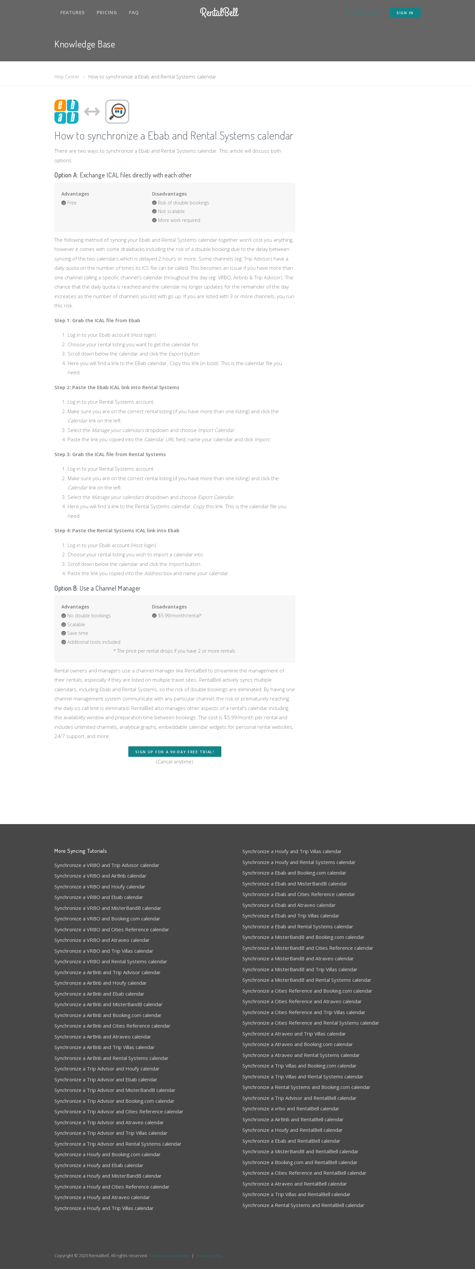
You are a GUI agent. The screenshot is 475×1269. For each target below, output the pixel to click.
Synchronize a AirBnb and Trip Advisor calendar (107, 972)
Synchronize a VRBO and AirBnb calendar (100, 875)
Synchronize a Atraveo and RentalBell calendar (294, 1183)
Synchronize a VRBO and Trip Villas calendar (103, 950)
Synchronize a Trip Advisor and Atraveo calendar (109, 1122)
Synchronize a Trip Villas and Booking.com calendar (299, 1065)
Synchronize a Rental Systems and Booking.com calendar (306, 1087)
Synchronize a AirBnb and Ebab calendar (99, 993)
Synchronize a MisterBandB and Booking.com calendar (303, 937)
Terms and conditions (170, 1255)
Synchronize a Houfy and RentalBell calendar (292, 1130)
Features (72, 12)
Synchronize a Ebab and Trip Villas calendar (290, 915)
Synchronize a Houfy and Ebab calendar (98, 1165)
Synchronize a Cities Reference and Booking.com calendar (307, 990)
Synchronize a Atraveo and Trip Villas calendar (294, 1033)
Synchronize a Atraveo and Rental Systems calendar (301, 1055)
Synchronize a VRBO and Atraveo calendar (102, 940)
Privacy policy (212, 1255)
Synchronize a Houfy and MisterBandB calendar (108, 1175)
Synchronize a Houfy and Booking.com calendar (107, 1154)
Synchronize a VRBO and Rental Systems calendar (110, 961)
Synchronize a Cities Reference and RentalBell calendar (304, 1172)
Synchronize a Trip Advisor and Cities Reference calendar (118, 1111)
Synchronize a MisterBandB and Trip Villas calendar (300, 969)
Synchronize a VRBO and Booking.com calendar (107, 918)
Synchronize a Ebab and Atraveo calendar (289, 905)
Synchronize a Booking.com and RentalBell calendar (300, 1162)
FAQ (134, 12)
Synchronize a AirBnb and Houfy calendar (100, 982)
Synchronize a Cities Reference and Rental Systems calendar (310, 1022)
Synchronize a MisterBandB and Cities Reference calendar (307, 947)
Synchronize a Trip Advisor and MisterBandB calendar (114, 1090)
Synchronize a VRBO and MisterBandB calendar (107, 908)
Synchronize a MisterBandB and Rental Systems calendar (306, 979)
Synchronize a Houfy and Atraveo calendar (102, 1197)
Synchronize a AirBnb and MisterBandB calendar (108, 1004)
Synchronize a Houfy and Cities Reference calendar (112, 1186)
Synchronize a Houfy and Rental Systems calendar (299, 862)
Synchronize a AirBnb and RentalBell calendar (293, 1119)
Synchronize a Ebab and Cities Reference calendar (298, 894)
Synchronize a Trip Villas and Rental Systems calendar (303, 1076)
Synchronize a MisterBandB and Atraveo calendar (298, 958)
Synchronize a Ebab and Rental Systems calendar (297, 926)
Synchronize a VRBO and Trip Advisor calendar (106, 865)
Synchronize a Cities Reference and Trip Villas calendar (303, 1012)
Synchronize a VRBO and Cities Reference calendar (111, 929)
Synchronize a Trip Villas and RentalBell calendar (296, 1194)
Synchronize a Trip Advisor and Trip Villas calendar (111, 1133)
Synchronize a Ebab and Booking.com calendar (294, 872)
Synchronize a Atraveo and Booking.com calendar (297, 1044)
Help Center (67, 76)
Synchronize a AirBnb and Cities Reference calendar (112, 1025)
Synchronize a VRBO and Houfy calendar (99, 886)
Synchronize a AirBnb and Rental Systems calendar (111, 1058)
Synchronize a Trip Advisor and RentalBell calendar (299, 1098)
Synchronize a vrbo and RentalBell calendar (290, 1108)
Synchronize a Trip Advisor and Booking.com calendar (114, 1101)
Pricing (107, 12)
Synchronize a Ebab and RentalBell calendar (291, 1140)
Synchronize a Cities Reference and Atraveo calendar (302, 1001)
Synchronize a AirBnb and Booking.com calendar (108, 1015)
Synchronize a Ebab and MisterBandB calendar (294, 883)
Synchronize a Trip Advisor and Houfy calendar (107, 1068)
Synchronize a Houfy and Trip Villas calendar (104, 1208)
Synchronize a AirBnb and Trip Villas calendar (104, 1047)
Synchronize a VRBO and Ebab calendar (98, 897)
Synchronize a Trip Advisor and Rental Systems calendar (117, 1143)
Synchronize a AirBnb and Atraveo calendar (102, 1036)
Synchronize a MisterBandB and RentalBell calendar (300, 1151)
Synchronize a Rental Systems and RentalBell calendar (303, 1205)
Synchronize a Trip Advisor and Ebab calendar (105, 1079)
